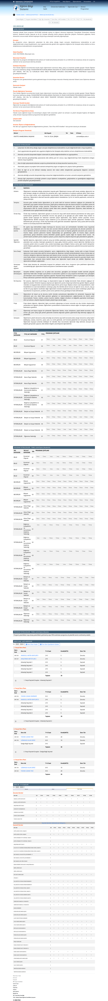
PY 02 (54, 339)
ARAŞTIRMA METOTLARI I (28, 659)
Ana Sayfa (45, 8)
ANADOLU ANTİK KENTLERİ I (29, 655)
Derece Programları (85, 8)
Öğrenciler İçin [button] (73, 7)
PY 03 (59, 339)
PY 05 (70, 339)
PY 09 (92, 339)
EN (94, 1)
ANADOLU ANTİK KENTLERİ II (30, 699)
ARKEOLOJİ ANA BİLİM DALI (47, 15)
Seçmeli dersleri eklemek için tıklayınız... (54, 823)
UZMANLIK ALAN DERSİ (28, 740)
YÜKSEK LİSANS (20, 15)
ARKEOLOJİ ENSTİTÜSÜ (32, 15)
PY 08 (86, 339)
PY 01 (49, 339)
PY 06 (75, 339)
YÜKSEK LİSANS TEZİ (27, 737)
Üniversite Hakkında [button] (58, 7)
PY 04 (65, 339)
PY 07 (81, 339)
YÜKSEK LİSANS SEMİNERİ (29, 696)
